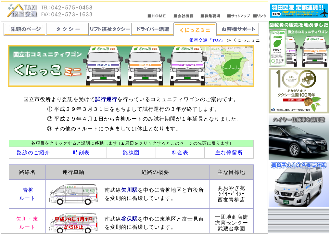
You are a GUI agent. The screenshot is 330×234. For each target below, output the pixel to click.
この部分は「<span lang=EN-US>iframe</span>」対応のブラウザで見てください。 (134, 127)
